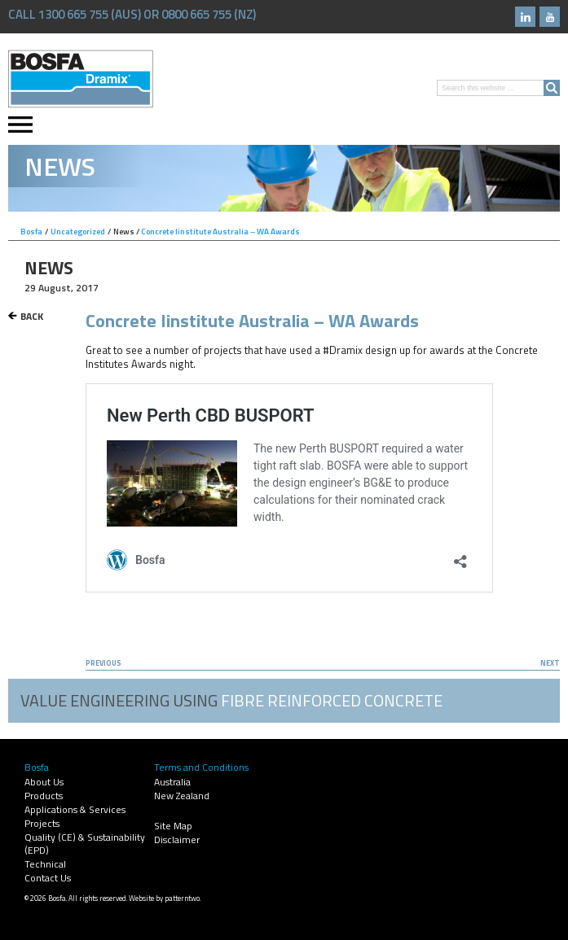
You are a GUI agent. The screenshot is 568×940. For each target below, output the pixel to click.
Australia (172, 781)
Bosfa (80, 79)
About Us (44, 781)
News (123, 231)
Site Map (173, 825)
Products (43, 795)
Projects (41, 823)
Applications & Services (74, 809)
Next (550, 663)
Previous (103, 663)
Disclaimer (177, 839)
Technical (45, 864)
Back (31, 316)
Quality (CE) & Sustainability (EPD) (84, 843)
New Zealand (181, 795)
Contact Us (47, 877)
